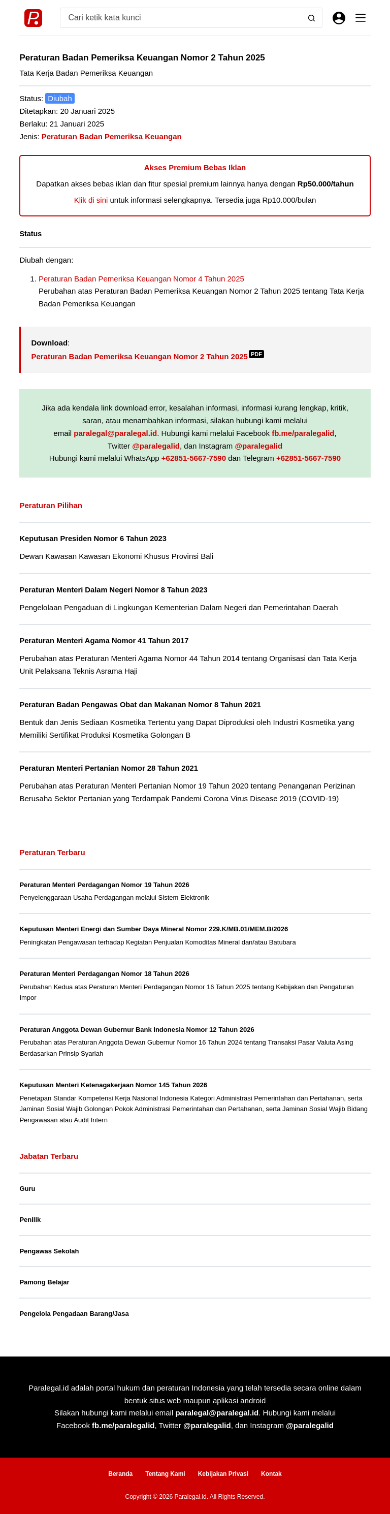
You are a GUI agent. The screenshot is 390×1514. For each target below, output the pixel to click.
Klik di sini (91, 200)
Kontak (271, 1473)
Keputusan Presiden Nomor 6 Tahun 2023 (92, 538)
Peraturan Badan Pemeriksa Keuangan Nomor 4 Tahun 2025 (141, 278)
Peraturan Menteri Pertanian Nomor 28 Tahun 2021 (108, 768)
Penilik (30, 1219)
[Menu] (360, 18)
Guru (27, 1188)
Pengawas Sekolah (49, 1251)
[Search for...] (180, 18)
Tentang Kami (165, 1473)
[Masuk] (339, 18)
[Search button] (312, 18)
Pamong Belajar (44, 1282)
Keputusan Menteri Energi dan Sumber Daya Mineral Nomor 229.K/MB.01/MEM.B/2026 (153, 929)
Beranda (120, 1473)
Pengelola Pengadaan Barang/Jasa (73, 1313)
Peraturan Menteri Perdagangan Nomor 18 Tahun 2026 (104, 973)
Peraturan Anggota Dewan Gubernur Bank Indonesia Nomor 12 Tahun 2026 (136, 1029)
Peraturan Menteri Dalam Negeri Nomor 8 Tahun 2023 (113, 590)
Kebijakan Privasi (223, 1473)
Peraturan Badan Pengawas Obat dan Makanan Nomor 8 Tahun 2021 (140, 705)
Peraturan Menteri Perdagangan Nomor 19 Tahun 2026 (104, 885)
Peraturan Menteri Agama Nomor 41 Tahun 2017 (103, 641)
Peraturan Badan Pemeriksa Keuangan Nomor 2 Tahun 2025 (147, 356)
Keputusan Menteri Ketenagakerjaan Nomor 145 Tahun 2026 (113, 1085)
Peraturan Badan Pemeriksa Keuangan (112, 136)
